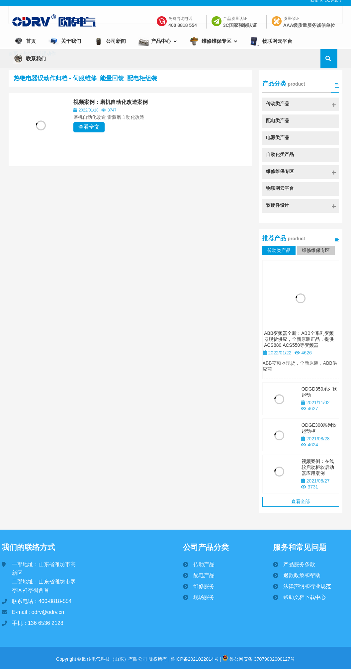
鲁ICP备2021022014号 (194, 657)
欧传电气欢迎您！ (326, 6)
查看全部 (300, 515)
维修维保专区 (316, 264)
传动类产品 (279, 264)
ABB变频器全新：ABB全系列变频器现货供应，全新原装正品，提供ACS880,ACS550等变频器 (299, 353)
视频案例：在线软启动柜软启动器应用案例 (318, 481)
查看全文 (100, 141)
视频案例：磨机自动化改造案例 (122, 116)
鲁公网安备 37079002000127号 (258, 657)
